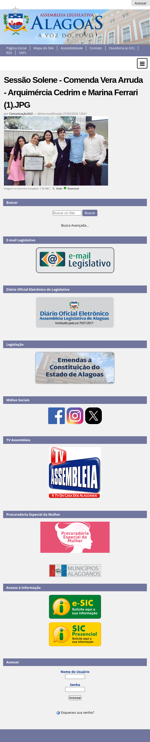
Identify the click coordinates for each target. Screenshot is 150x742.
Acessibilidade (72, 48)
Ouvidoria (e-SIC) (122, 48)
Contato (96, 48)
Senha (75, 684)
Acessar (141, 3)
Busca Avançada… (75, 225)
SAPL (23, 52)
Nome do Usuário (75, 671)
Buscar (12, 202)
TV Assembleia (18, 440)
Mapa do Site (44, 48)
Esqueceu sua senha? (75, 712)
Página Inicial (16, 48)
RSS (9, 52)
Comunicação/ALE (21, 113)
